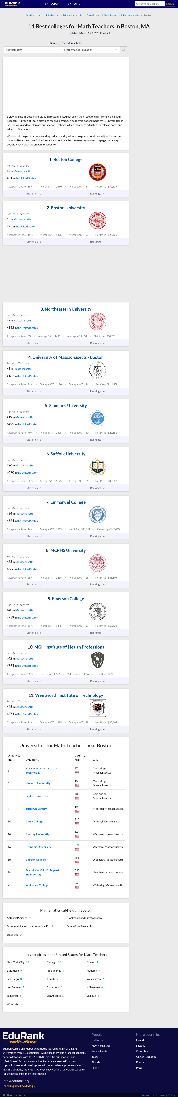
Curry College (34, 821)
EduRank (105, 33)
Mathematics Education (60, 15)
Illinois (95, 1067)
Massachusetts (130, 15)
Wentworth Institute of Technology (66, 695)
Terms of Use (147, 1094)
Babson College (36, 859)
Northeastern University (66, 309)
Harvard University (38, 783)
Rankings (97, 193)
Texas (95, 1056)
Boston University (66, 207)
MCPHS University (66, 550)
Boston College (66, 159)
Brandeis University (38, 846)
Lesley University (37, 796)
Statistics (34, 193)
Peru (139, 1067)
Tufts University (36, 808)
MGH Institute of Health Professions (66, 646)
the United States (25, 178)
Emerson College (66, 598)
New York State (101, 1045)
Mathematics (34, 15)
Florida (96, 1062)
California (97, 1040)
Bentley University (38, 834)
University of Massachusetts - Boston (66, 357)
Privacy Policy (166, 1094)
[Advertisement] (33, 87)
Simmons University (66, 405)
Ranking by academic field (66, 42)
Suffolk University (66, 453)
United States (109, 15)
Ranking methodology (19, 1086)
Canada (140, 1040)
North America (88, 15)
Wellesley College (37, 885)
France (140, 1062)
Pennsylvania (99, 1051)
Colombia (142, 1051)
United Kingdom (146, 1056)
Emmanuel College (66, 502)
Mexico (140, 1045)
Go (124, 49)
